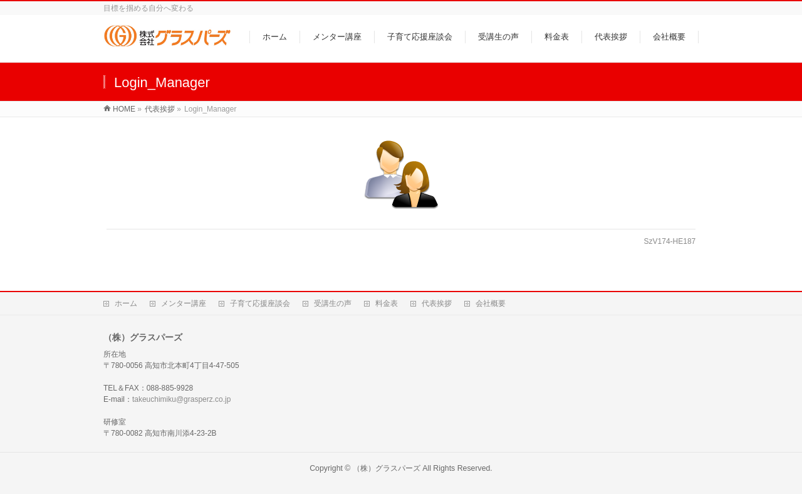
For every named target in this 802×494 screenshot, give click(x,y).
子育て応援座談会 (260, 303)
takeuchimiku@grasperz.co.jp (181, 399)
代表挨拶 (437, 303)
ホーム (126, 303)
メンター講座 (183, 303)
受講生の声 (333, 303)
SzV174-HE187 (670, 241)
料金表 (386, 303)
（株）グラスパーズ (386, 468)
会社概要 (491, 303)
